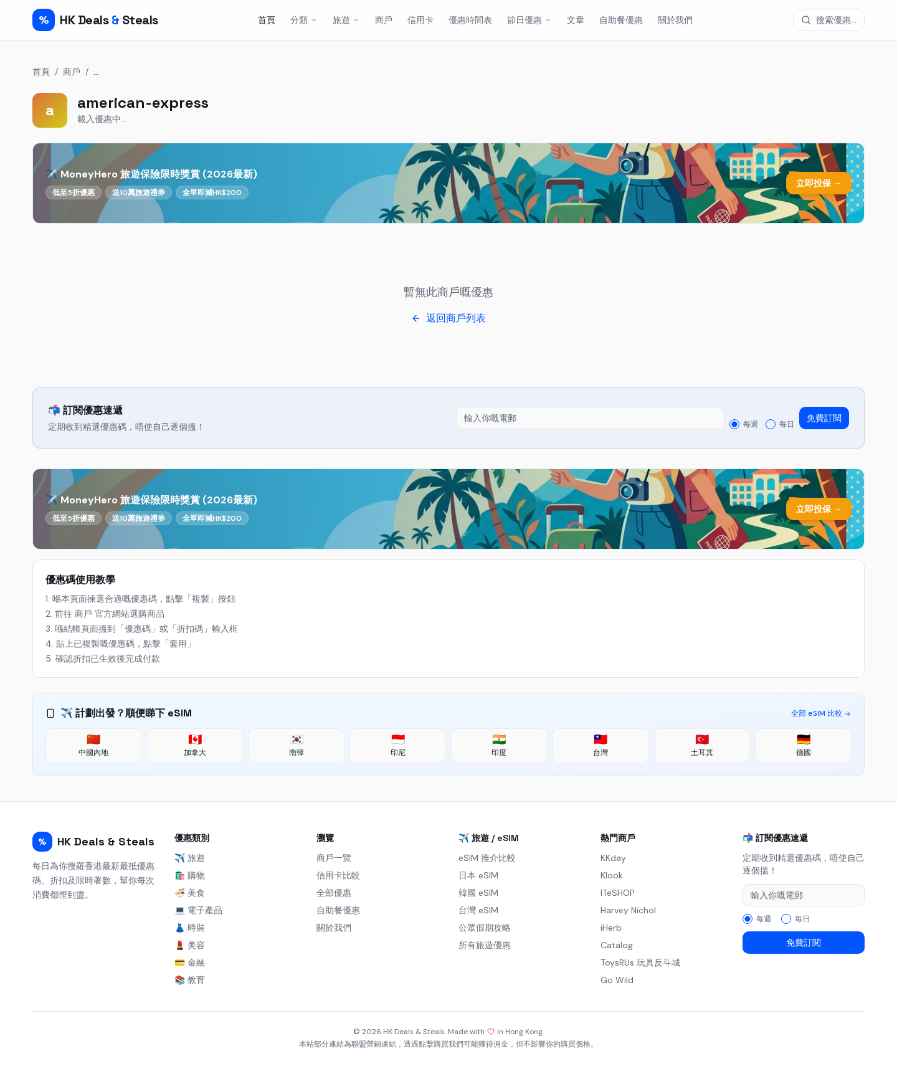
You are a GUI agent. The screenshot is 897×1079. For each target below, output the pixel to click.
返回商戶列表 (448, 318)
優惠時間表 (470, 20)
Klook (611, 875)
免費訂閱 (824, 418)
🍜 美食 (189, 892)
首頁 (266, 20)
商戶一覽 (333, 857)
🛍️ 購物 (189, 875)
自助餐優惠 (621, 20)
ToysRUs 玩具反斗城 (640, 962)
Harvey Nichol (628, 910)
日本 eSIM (478, 875)
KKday (613, 857)
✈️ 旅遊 (189, 857)
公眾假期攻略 (484, 927)
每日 (786, 424)
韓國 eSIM (478, 892)
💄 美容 (189, 945)
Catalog (616, 945)
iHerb (611, 927)
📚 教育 (189, 980)
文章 (575, 20)
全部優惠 (333, 892)
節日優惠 (529, 20)
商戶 (383, 20)
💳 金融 (189, 962)
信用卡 (420, 20)
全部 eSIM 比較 (821, 713)
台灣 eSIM (478, 910)
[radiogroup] (761, 424)
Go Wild (617, 980)
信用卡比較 (338, 875)
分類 (304, 20)
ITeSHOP (617, 892)
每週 (750, 424)
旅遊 (346, 20)
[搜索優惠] (829, 20)
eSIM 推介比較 (487, 857)
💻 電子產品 (198, 910)
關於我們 (675, 20)
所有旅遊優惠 (484, 945)
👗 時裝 (189, 927)
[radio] (734, 424)
